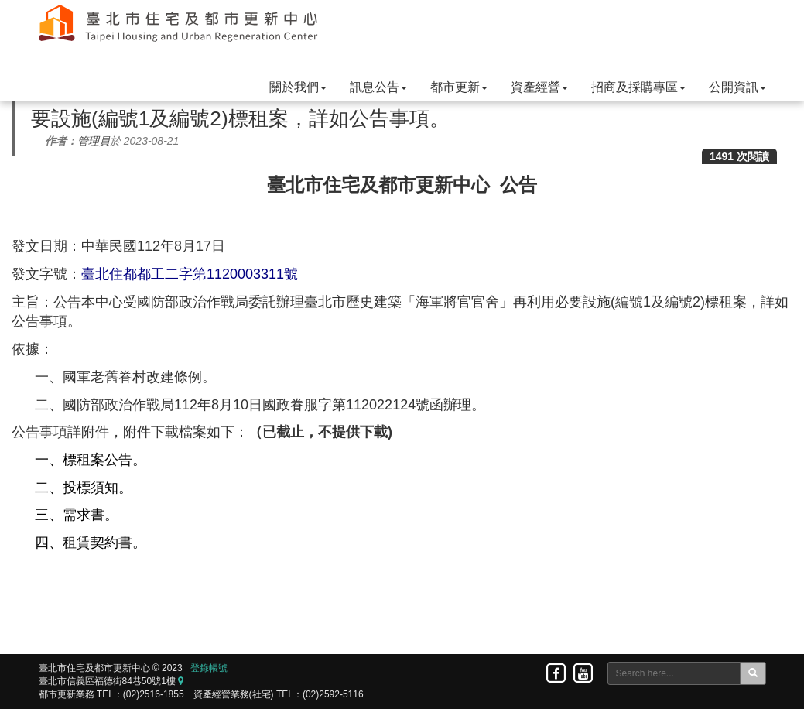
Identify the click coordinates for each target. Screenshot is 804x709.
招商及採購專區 (638, 87)
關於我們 (298, 87)
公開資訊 (737, 87)
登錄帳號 (209, 668)
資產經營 (539, 87)
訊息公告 (378, 87)
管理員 (93, 141)
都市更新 (459, 87)
